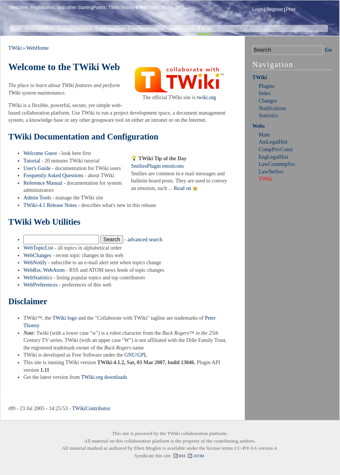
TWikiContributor (91, 408)
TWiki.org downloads (104, 377)
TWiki (204, 28)
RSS (182, 456)
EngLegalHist (110, 28)
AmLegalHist (39, 28)
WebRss (32, 270)
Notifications (272, 108)
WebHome (37, 48)
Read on (186, 188)
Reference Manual (42, 183)
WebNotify (35, 262)
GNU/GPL (135, 355)
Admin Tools (37, 198)
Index (265, 93)
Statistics (268, 115)
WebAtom (54, 270)
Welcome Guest (40, 153)
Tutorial (31, 161)
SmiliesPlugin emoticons (157, 166)
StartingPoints (91, 7)
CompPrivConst (74, 28)
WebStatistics (37, 277)
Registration (42, 7)
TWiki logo (65, 318)
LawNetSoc (181, 28)
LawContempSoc (146, 28)
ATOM (198, 456)
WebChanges (37, 255)
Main (15, 28)
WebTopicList (38, 248)
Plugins (267, 86)
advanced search (145, 239)
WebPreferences (40, 285)
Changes (268, 101)
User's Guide (37, 168)
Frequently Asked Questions (53, 175)
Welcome (18, 7)
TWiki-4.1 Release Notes (50, 205)
